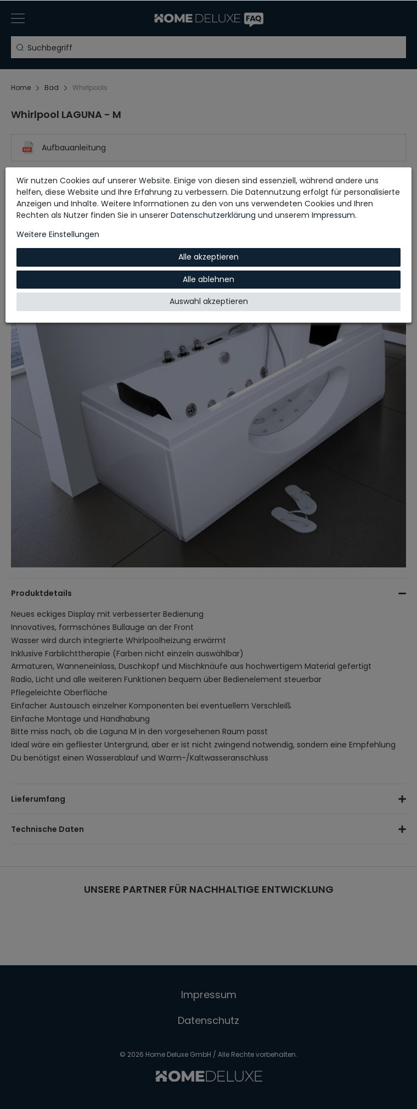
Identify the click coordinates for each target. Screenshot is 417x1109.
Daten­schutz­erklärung (213, 215)
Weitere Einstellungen (57, 234)
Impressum (333, 215)
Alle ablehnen (208, 279)
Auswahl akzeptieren (209, 301)
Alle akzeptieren (208, 256)
